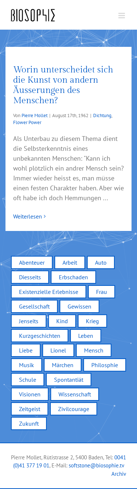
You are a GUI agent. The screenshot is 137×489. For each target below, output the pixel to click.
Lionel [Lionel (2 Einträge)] (58, 350)
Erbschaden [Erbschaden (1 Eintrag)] (73, 277)
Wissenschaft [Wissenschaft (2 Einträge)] (74, 394)
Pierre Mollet (34, 115)
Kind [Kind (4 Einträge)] (62, 321)
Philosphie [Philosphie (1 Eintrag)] (104, 365)
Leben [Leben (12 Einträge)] (85, 335)
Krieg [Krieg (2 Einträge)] (92, 321)
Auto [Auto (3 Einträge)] (101, 262)
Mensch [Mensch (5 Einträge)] (93, 350)
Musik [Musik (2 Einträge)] (26, 365)
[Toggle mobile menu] (122, 15)
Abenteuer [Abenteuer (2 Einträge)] (32, 262)
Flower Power (27, 122)
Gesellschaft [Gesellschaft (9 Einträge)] (34, 306)
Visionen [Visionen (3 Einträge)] (30, 394)
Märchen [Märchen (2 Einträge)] (62, 365)
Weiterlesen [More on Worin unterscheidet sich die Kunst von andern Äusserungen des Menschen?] (27, 216)
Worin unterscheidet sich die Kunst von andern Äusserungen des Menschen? (63, 85)
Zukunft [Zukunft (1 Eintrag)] (29, 423)
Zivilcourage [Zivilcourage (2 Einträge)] (73, 409)
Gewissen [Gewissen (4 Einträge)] (79, 306)
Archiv (118, 473)
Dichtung (102, 115)
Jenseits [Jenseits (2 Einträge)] (28, 321)
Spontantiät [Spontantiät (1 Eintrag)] (68, 379)
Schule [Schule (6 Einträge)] (27, 379)
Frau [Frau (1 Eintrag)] (101, 291)
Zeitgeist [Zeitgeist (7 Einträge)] (29, 409)
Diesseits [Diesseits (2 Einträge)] (30, 277)
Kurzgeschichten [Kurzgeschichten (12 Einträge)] (39, 335)
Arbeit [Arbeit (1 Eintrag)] (69, 262)
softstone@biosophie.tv (96, 465)
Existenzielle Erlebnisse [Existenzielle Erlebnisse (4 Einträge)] (48, 291)
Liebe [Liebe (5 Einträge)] (26, 350)
